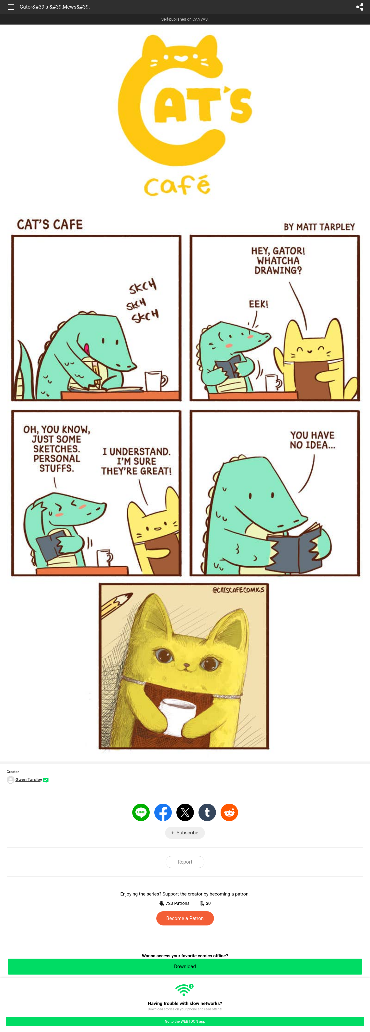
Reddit (229, 812)
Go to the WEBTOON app (185, 1021)
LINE (141, 812)
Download (185, 966)
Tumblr (207, 812)
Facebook (163, 812)
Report (185, 862)
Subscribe (187, 833)
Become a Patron (185, 918)
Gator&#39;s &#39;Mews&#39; (55, 7)
